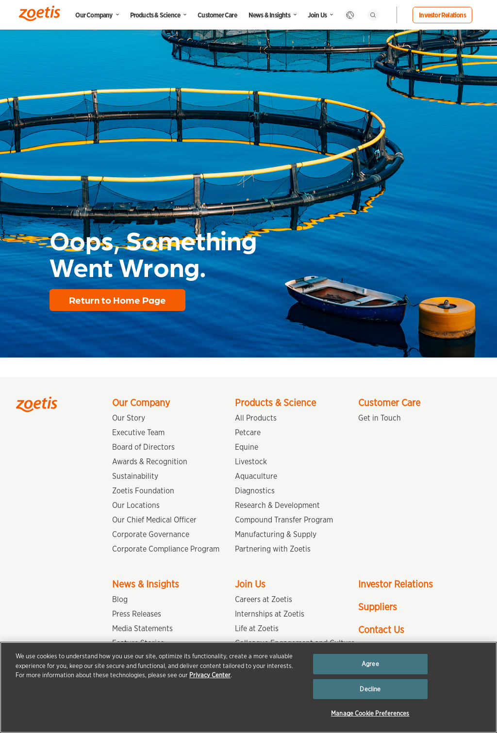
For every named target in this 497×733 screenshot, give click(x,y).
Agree (370, 664)
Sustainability (135, 476)
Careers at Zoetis (263, 599)
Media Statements (142, 628)
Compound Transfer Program (284, 519)
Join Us (317, 15)
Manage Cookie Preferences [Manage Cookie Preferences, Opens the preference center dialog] (370, 713)
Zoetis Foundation (143, 490)
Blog (120, 599)
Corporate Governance (150, 534)
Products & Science (155, 15)
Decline (370, 689)
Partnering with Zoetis (273, 549)
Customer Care (217, 15)
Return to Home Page (117, 300)
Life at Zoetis (257, 628)
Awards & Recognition (149, 461)
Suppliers (377, 607)
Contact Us (381, 629)
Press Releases (136, 614)
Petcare (248, 432)
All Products (256, 418)
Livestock (251, 461)
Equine (246, 447)
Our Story (128, 418)
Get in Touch (379, 418)
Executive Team (138, 432)
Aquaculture (256, 476)
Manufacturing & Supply (275, 534)
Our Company (93, 15)
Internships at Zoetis (269, 614)
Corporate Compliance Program (165, 549)
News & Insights (269, 15)
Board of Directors (143, 447)
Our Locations (136, 505)
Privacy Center (210, 675)
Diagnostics (255, 490)
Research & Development (277, 505)
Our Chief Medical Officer (154, 519)
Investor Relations (442, 15)
